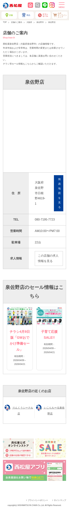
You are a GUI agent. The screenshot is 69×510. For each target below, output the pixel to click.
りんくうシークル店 (22, 410)
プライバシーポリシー (38, 500)
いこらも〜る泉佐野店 (54, 410)
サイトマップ (60, 500)
